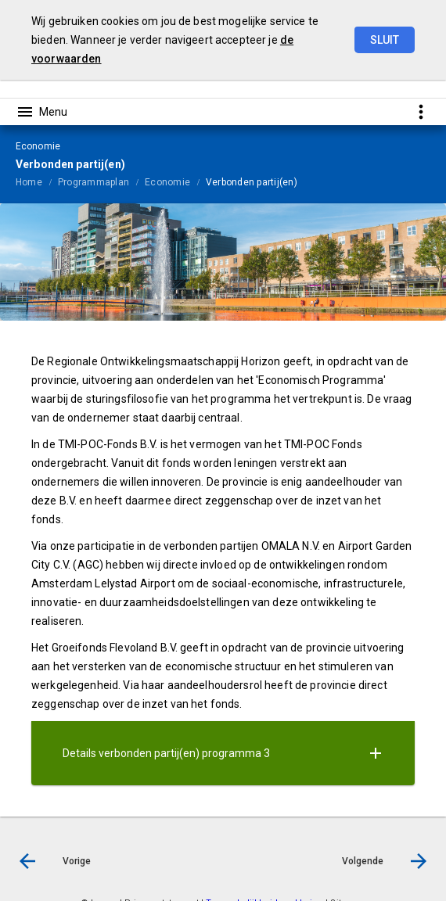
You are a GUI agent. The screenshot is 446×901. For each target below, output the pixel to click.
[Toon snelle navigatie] (420, 111)
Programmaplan (93, 182)
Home (29, 182)
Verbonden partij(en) (251, 182)
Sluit (384, 40)
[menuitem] (37, 181)
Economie (167, 182)
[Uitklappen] (375, 753)
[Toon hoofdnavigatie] (41, 111)
